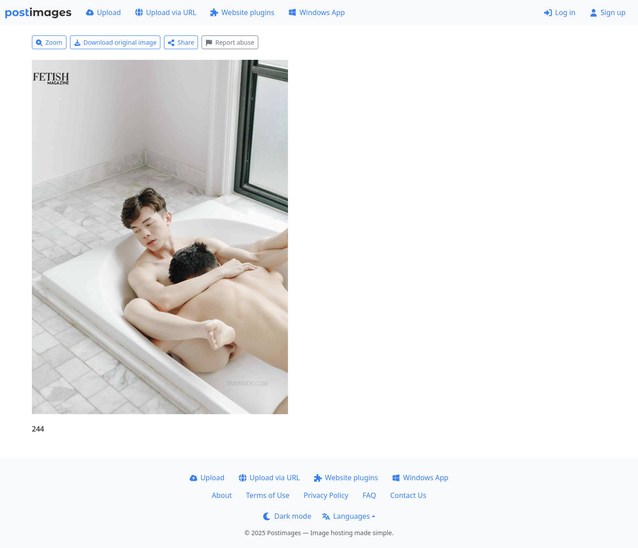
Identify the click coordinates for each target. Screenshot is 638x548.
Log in (560, 12)
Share (181, 42)
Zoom (49, 42)
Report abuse (230, 42)
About (222, 495)
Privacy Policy (325, 495)
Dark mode (287, 516)
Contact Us (408, 495)
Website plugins (242, 12)
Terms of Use (267, 495)
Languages (346, 516)
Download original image (115, 42)
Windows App (316, 12)
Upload (103, 12)
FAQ (369, 495)
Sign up (608, 12)
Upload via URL (165, 12)
